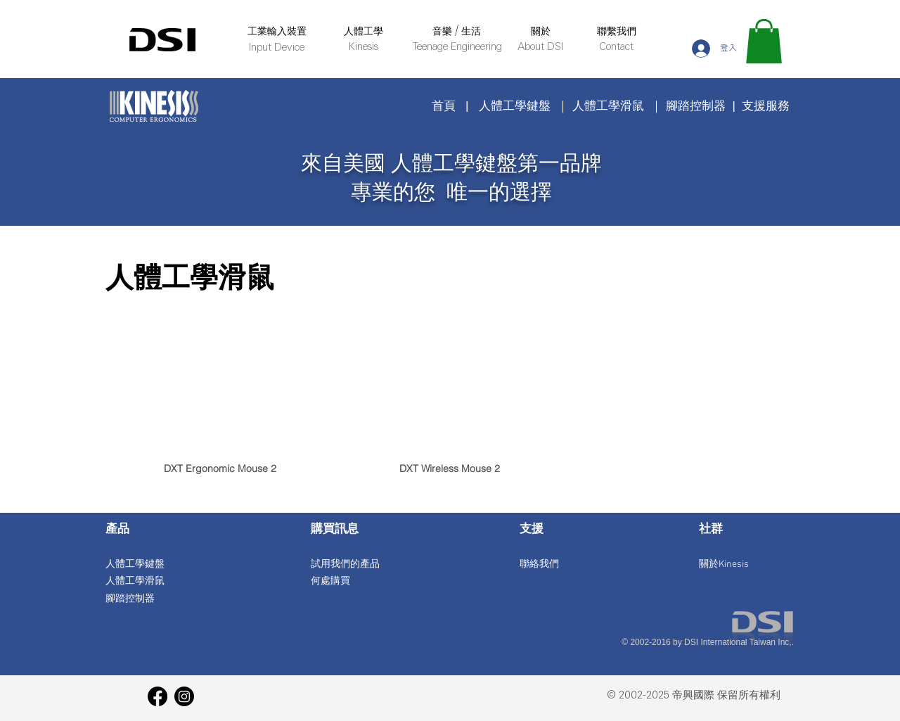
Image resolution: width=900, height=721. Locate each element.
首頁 (444, 106)
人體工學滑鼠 (608, 106)
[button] (764, 41)
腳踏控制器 (696, 106)
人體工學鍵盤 (515, 106)
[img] (220, 426)
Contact (616, 47)
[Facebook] (157, 696)
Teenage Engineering (457, 47)
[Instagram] (184, 696)
